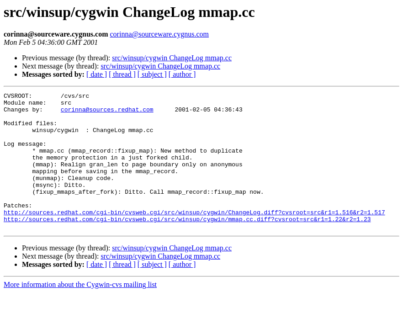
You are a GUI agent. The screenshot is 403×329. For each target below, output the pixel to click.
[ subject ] (152, 74)
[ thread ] (122, 74)
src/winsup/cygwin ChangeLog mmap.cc (172, 58)
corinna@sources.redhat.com (107, 113)
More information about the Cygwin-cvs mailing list (80, 312)
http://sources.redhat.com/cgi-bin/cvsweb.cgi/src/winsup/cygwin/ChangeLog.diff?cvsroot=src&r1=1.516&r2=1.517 (194, 237)
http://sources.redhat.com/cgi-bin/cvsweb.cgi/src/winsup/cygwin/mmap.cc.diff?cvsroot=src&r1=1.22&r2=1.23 (187, 245)
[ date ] (96, 74)
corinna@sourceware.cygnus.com (159, 34)
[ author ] (182, 74)
